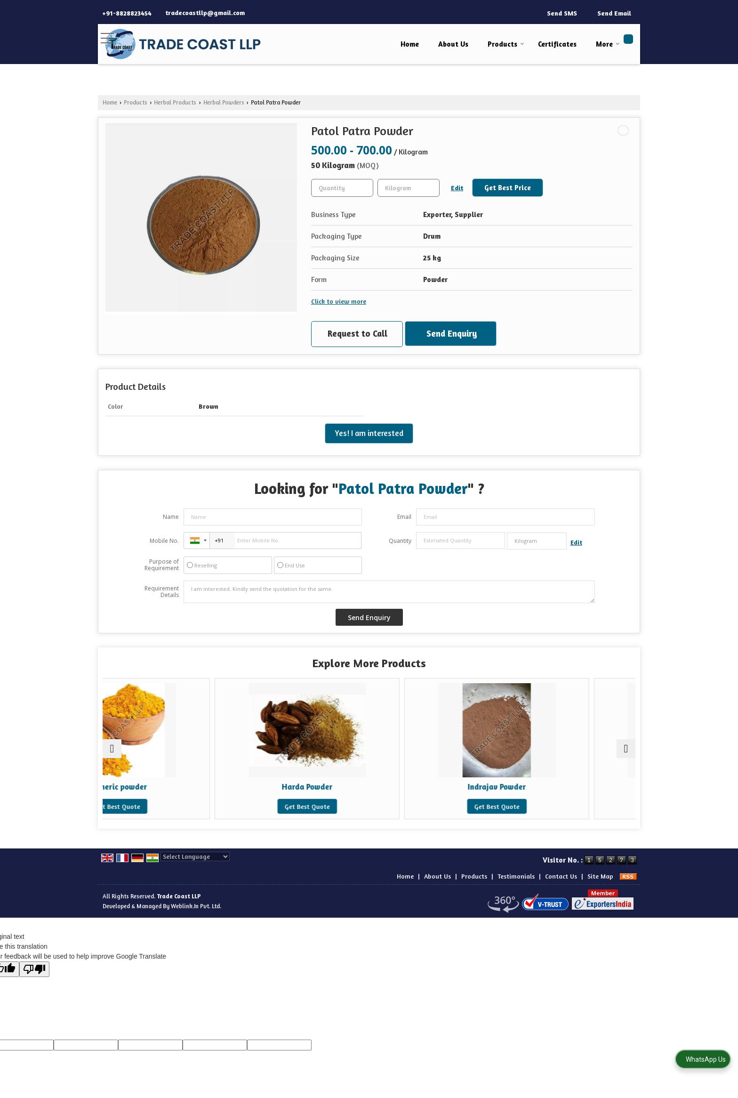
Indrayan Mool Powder (570, 786)
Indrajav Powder (436, 786)
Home (410, 44)
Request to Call (357, 333)
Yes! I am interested (369, 433)
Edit (457, 188)
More (608, 44)
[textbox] (408, 188)
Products (506, 44)
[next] (626, 748)
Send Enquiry (451, 333)
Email (404, 517)
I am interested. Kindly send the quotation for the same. (389, 592)
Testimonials (516, 876)
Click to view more (338, 301)
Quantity (400, 541)
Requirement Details (161, 591)
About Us (453, 44)
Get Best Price (507, 187)
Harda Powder (301, 786)
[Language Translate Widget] (195, 856)
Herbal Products (175, 102)
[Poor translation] (34, 969)
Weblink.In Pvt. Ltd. (196, 906)
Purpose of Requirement (161, 565)
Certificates (557, 44)
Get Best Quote (167, 806)
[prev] (112, 748)
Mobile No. (164, 541)
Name (171, 517)
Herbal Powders (223, 102)
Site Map (600, 876)
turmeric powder (167, 786)
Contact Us (561, 876)
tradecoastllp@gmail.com (205, 12)
